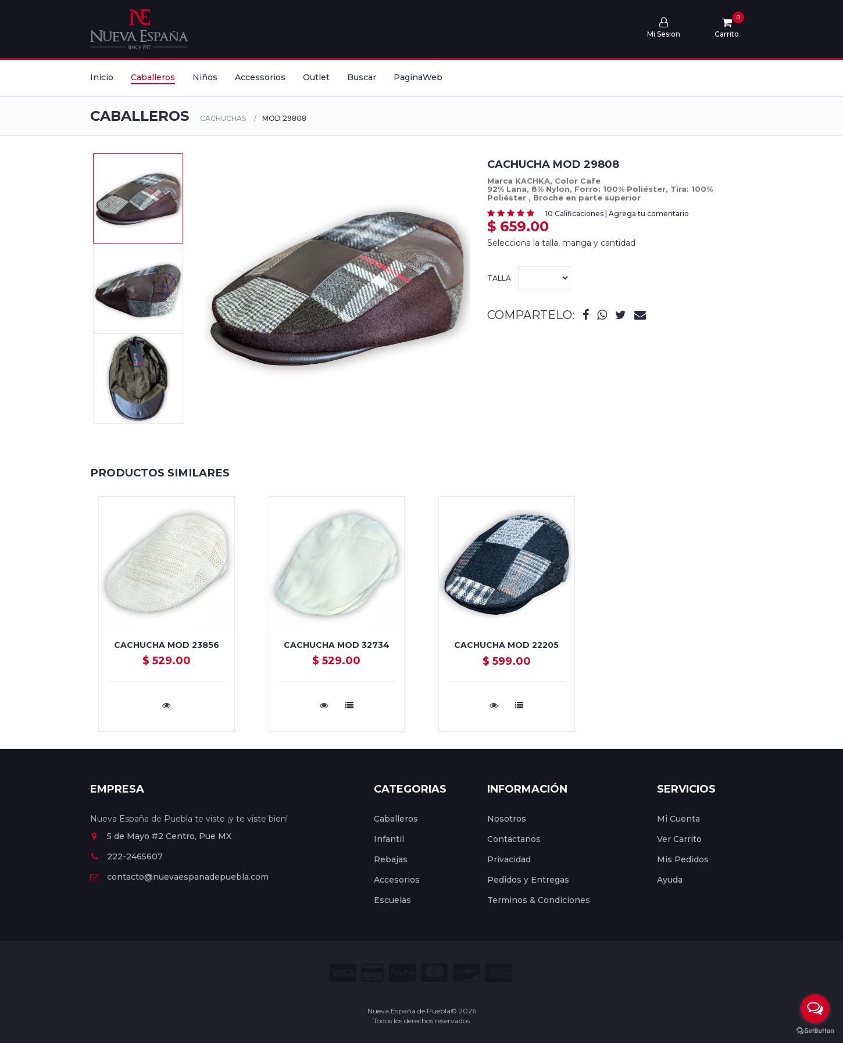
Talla (528, 277)
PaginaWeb (418, 77)
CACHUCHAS (223, 118)
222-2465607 (126, 856)
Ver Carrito (679, 839)
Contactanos (514, 839)
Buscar (361, 77)
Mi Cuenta (678, 818)
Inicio (101, 77)
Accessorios (260, 77)
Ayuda (670, 879)
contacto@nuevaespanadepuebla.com (179, 877)
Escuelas (392, 900)
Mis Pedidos (683, 859)
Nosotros (506, 818)
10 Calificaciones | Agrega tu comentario (617, 213)
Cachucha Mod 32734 (337, 645)
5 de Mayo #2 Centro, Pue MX (160, 836)
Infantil (389, 839)
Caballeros (153, 77)
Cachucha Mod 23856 (166, 645)
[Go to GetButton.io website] (815, 1031)
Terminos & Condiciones (538, 900)
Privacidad (509, 859)
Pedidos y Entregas (528, 879)
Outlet (316, 77)
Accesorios (397, 879)
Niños (204, 77)
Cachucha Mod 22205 (506, 645)
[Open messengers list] (815, 1008)
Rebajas (391, 859)
